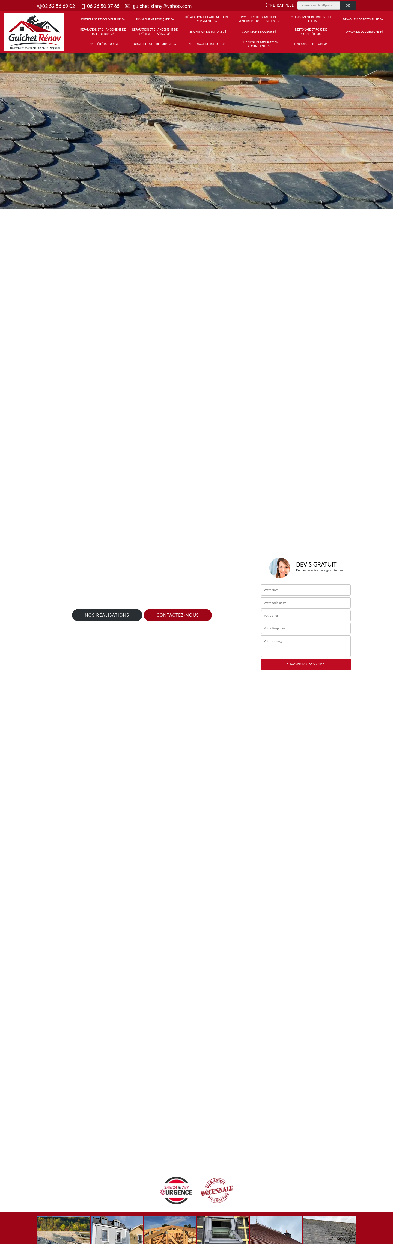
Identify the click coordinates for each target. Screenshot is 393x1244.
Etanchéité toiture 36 (103, 44)
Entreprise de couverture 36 (103, 19)
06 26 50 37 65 (100, 6)
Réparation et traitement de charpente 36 (207, 19)
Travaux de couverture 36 (363, 32)
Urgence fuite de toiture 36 (155, 44)
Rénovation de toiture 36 (207, 32)
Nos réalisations (107, 615)
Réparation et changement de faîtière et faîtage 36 (155, 32)
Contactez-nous (178, 615)
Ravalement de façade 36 (155, 19)
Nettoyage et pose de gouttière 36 (311, 32)
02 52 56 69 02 (56, 6)
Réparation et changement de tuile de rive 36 (103, 32)
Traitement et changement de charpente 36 (259, 44)
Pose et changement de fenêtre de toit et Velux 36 (259, 19)
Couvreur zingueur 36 (259, 32)
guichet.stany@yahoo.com (158, 6)
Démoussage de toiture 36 (363, 19)
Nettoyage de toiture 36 (207, 44)
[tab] (196, 129)
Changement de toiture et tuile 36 (311, 19)
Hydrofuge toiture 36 (310, 44)
